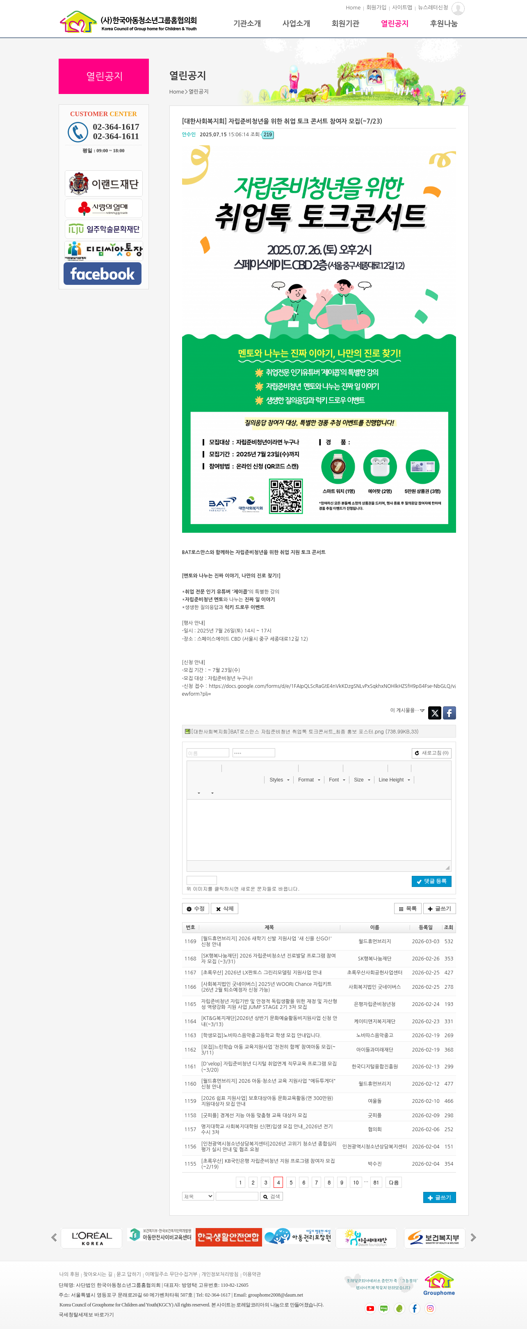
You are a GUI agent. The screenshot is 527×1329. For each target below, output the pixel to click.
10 (356, 1182)
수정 (196, 908)
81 (376, 1182)
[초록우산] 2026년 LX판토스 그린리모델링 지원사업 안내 (261, 972)
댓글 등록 (432, 881)
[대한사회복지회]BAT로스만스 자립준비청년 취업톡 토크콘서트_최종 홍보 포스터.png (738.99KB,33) (305, 731)
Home (353, 7)
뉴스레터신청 (433, 7)
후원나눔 (444, 23)
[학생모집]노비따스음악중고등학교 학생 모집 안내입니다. (261, 1035)
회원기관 (346, 23)
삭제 (225, 908)
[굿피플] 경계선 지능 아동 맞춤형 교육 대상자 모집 (254, 1115)
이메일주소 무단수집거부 (171, 1274)
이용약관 (252, 1274)
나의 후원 (69, 1274)
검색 (271, 1196)
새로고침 (432, 753)
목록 (408, 908)
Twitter (434, 712)
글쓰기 (439, 908)
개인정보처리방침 (219, 1274)
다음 (394, 1182)
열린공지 (395, 23)
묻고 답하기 (128, 1274)
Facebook (449, 712)
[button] (194, 768)
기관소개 (247, 23)
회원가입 (376, 7)
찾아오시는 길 (97, 1274)
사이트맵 (402, 7)
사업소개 (296, 23)
